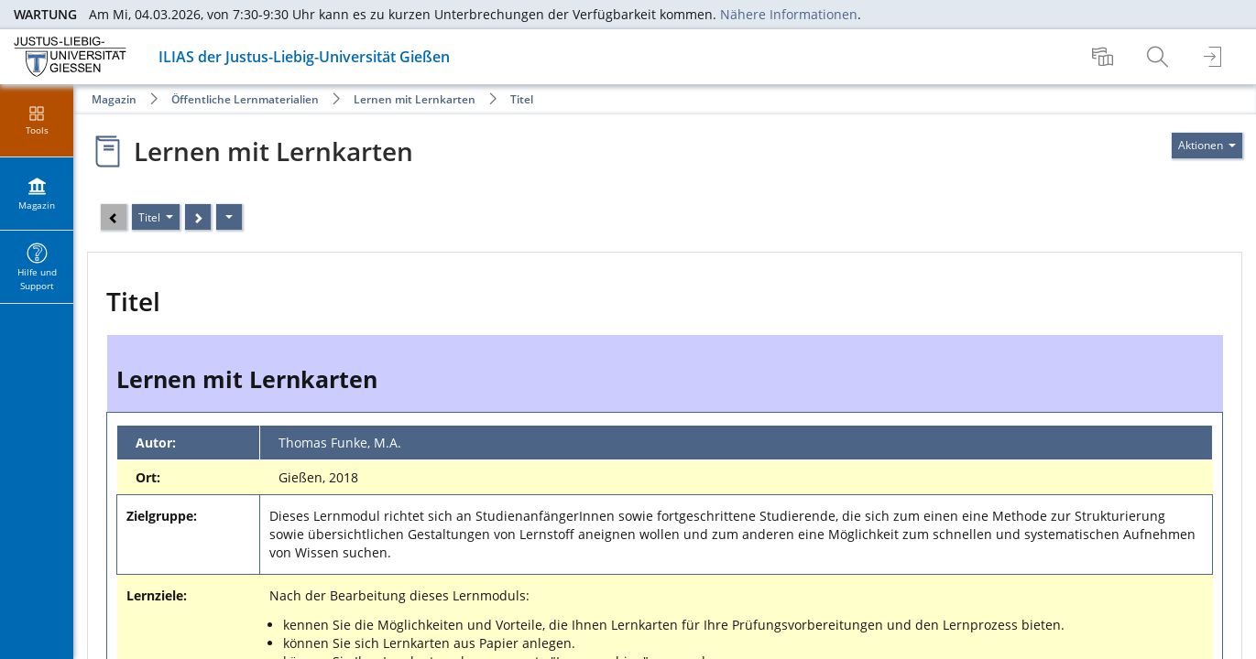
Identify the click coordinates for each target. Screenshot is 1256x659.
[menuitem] (1104, 56)
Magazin (114, 99)
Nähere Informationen (788, 14)
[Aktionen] (229, 217)
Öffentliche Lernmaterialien (245, 99)
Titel (521, 99)
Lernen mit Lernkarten (414, 99)
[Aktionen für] (1207, 145)
